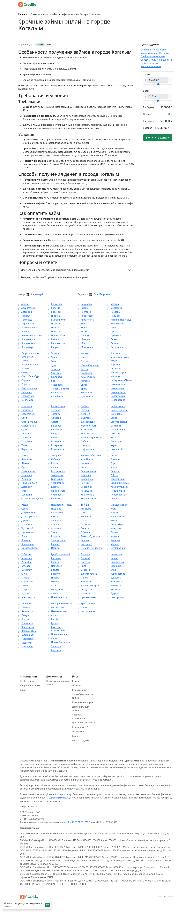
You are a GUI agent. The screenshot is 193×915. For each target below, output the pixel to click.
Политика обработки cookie (57, 682)
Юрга (112, 508)
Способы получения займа (83, 696)
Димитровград (87, 573)
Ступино (54, 524)
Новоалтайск (116, 449)
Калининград (57, 343)
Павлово (114, 471)
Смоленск (25, 392)
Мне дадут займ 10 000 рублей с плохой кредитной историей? (55, 277)
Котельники (26, 544)
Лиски (112, 455)
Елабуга (54, 486)
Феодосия (85, 589)
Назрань (114, 311)
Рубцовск (84, 475)
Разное (76, 735)
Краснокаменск (88, 597)
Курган (83, 323)
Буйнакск (114, 577)
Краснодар (85, 315)
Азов (52, 615)
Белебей (24, 565)
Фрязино (54, 528)
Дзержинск (85, 396)
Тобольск (84, 581)
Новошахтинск (57, 634)
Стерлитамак (27, 425)
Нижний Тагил (117, 392)
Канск (112, 520)
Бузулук (113, 593)
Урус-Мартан (86, 603)
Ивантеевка (26, 532)
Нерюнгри (115, 554)
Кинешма (84, 508)
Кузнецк (24, 607)
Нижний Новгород (119, 319)
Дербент (84, 413)
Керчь (112, 445)
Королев (114, 364)
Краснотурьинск (118, 486)
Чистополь (55, 494)
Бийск (82, 384)
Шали (82, 607)
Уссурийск (25, 441)
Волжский (85, 392)
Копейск (54, 544)
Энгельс (54, 410)
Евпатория (115, 441)
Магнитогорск (117, 372)
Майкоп (83, 343)
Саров (112, 417)
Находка (84, 445)
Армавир (54, 417)
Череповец (25, 449)
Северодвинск (87, 471)
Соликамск (25, 623)
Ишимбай (25, 561)
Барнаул (24, 315)
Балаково (54, 425)
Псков (23, 360)
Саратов (24, 384)
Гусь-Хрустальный (59, 554)
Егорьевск (25, 524)
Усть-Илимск (86, 459)
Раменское (55, 512)
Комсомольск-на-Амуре (118, 359)
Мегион (54, 581)
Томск (53, 361)
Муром (23, 593)
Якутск (83, 369)
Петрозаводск (117, 347)
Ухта (52, 585)
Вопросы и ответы (30, 685)
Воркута (54, 573)
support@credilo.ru (59, 797)
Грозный (54, 315)
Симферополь (27, 388)
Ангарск (84, 380)
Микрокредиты (80, 740)
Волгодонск (56, 441)
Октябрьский (116, 547)
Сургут (23, 429)
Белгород (25, 319)
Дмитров (84, 417)
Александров (27, 597)
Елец (112, 569)
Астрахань (25, 311)
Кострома (84, 311)
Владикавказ (26, 343)
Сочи (22, 417)
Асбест (113, 475)
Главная (23, 14)
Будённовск (26, 634)
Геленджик (55, 478)
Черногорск (56, 482)
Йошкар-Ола (56, 335)
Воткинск (84, 516)
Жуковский (25, 528)
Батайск (54, 619)
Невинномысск (58, 611)
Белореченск (56, 471)
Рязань (23, 368)
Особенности (27, 681)
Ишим (83, 577)
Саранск (24, 380)
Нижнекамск (116, 388)
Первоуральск (117, 494)
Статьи (76, 681)
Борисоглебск (87, 498)
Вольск (53, 561)
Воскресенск (56, 445)
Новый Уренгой (118, 410)
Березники (25, 611)
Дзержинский (27, 512)
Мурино (113, 544)
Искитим (114, 589)
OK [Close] (47, 905)
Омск (112, 327)
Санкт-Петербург (29, 376)
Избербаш (115, 581)
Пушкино (54, 508)
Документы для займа (80, 708)
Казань (53, 339)
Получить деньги (157, 137)
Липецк (83, 335)
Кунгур (23, 615)
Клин (22, 536)
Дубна (23, 520)
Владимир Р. (37, 294)
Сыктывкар (25, 399)
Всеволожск (56, 449)
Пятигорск (25, 410)
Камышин (85, 490)
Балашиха (25, 459)
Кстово (113, 467)
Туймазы (24, 554)
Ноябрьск (55, 565)
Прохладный (116, 561)
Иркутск (54, 331)
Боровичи (85, 486)
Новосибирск (116, 323)
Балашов (54, 558)
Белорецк (25, 558)
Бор (111, 463)
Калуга (53, 347)
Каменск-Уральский (90, 437)
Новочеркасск (27, 482)
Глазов (83, 520)
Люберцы (114, 368)
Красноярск (86, 319)
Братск (83, 388)
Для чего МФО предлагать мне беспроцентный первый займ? (55, 269)
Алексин (84, 554)
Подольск (25, 406)
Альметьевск (86, 376)
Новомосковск (57, 597)
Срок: (146, 90)
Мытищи (114, 376)
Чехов (53, 532)
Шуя (81, 512)
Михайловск (56, 607)
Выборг (83, 406)
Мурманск (115, 307)
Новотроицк (116, 597)
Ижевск (53, 327)
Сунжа (53, 593)
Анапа (53, 467)
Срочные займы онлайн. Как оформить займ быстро (59, 14)
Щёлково (54, 536)
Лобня (83, 441)
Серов (23, 508)
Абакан (23, 304)
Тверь (52, 357)
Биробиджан (26, 323)
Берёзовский (116, 478)
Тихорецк (54, 455)
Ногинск (84, 593)
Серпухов (54, 520)
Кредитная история (82, 702)
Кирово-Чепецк (88, 611)
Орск (22, 467)
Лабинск (54, 459)
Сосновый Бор (117, 429)
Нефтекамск (86, 449)
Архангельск (26, 307)
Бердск (53, 433)
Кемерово (85, 304)
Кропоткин (25, 494)
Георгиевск (26, 638)
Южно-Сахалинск (89, 365)
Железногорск (87, 425)
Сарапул (84, 524)
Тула (52, 365)
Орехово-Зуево (28, 547)
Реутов (53, 516)
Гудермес (54, 650)
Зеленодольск (87, 433)
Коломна (24, 540)
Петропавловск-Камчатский (28, 355)
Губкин (113, 558)
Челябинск (55, 396)
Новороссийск (117, 399)
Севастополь (26, 413)
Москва (113, 304)
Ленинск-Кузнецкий (90, 547)
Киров (83, 307)
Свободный (85, 478)
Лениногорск (56, 490)
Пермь (113, 343)
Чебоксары (55, 392)
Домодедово (86, 421)
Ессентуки (25, 642)
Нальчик (114, 315)
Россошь (114, 459)
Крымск (54, 463)
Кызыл (83, 331)
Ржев (82, 565)
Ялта (112, 437)
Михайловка (86, 494)
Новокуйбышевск (59, 642)
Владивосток (26, 339)
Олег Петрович (101, 294)
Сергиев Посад (117, 421)
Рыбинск (24, 478)
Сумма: (147, 74)
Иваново (54, 323)
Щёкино (84, 561)
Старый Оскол (27, 421)
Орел (112, 331)
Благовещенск (27, 327)
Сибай (23, 573)
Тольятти (24, 437)
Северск (84, 569)
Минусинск (115, 528)
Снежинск (114, 425)
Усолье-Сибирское (89, 455)
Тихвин (23, 585)
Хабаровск (55, 384)
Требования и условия (153, 56)
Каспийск (114, 585)
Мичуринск (55, 589)
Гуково (53, 623)
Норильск (25, 475)
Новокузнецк (116, 395)
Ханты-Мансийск (58, 388)
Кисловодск (26, 646)
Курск (82, 327)
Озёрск (53, 547)
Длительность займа (83, 722)
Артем (53, 421)
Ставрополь (26, 395)
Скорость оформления (79, 716)
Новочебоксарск (88, 585)
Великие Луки (27, 630)
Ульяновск (55, 376)
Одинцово (115, 413)
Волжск (83, 528)
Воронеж (54, 311)
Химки (23, 445)
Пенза (112, 339)
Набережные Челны (120, 380)
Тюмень (54, 369)
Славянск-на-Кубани (31, 498)
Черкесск (84, 353)
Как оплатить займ (151, 66)
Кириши (114, 536)
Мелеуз (23, 577)
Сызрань (114, 433)
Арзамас (54, 413)
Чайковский (26, 627)
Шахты (23, 463)
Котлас (83, 467)
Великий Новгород (30, 335)
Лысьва (24, 619)
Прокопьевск (27, 471)
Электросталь (57, 540)
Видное (53, 437)
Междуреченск (117, 504)
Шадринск (115, 565)
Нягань (53, 577)
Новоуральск (116, 490)
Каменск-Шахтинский (56, 628)
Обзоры (76, 685)
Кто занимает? (80, 727)
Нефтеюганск (116, 406)
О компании (78, 731)
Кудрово (114, 540)
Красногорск (56, 406)
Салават (113, 532)
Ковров (23, 589)
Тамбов (53, 353)
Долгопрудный (28, 516)
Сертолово (25, 581)
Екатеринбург (57, 319)
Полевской (115, 498)
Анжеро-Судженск (89, 536)
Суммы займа (79, 690)
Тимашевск (55, 475)
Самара (24, 372)
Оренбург (114, 335)
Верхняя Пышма (118, 482)
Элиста (83, 361)
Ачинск (113, 512)
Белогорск (55, 429)
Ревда (23, 504)
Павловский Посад (60, 504)
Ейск (22, 490)
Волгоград (55, 304)
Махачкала (85, 347)
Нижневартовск (118, 384)
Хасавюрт (25, 486)
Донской (84, 558)
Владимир (25, 347)
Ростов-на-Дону (28, 364)
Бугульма (54, 498)
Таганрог (24, 433)
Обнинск (84, 532)
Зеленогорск (116, 516)
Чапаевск (54, 646)
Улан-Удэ (54, 372)
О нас (23, 690)
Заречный (25, 603)
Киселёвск (85, 544)
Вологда (54, 307)
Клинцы (83, 482)
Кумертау (25, 569)
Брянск (23, 331)
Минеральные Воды (60, 603)
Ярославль (85, 372)
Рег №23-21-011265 (78, 822)
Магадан (84, 339)
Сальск (53, 638)
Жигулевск (85, 429)
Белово (83, 540)
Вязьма (53, 569)
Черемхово (85, 463)
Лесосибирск (116, 524)
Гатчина (84, 410)
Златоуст (114, 353)
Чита (82, 357)
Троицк (83, 504)
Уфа (51, 380)
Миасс (23, 455)
